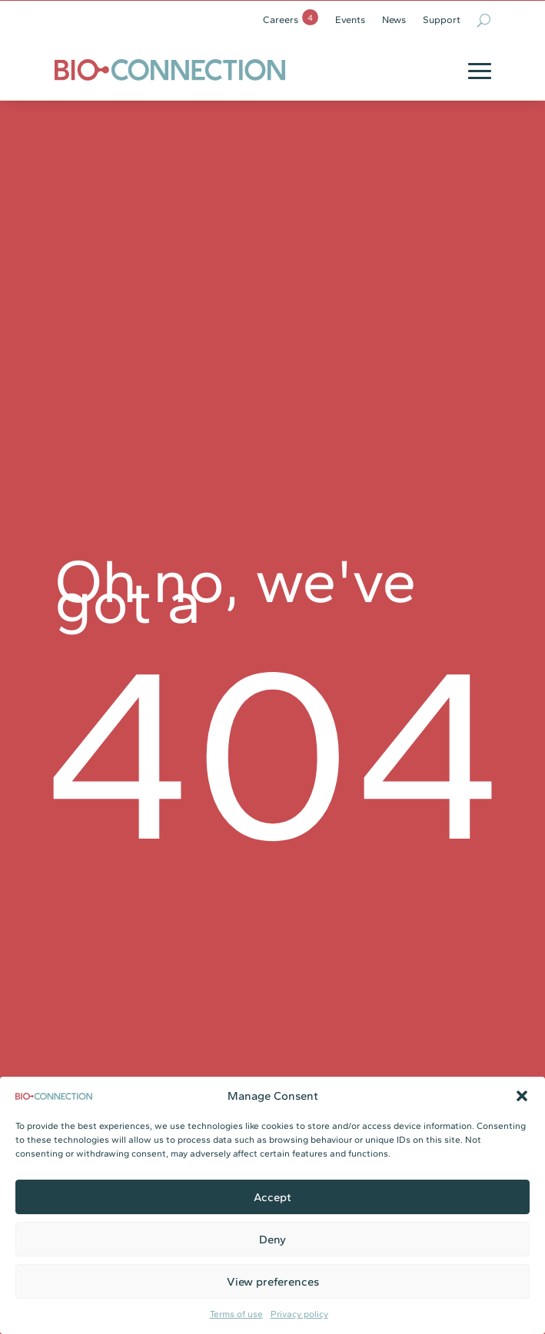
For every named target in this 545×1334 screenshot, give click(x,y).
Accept (272, 1197)
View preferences (273, 1282)
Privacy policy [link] (299, 1314)
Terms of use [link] (236, 1314)
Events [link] (350, 20)
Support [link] (441, 20)
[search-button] (483, 19)
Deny (272, 1239)
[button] (522, 1096)
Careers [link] (280, 20)
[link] (170, 69)
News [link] (394, 20)
